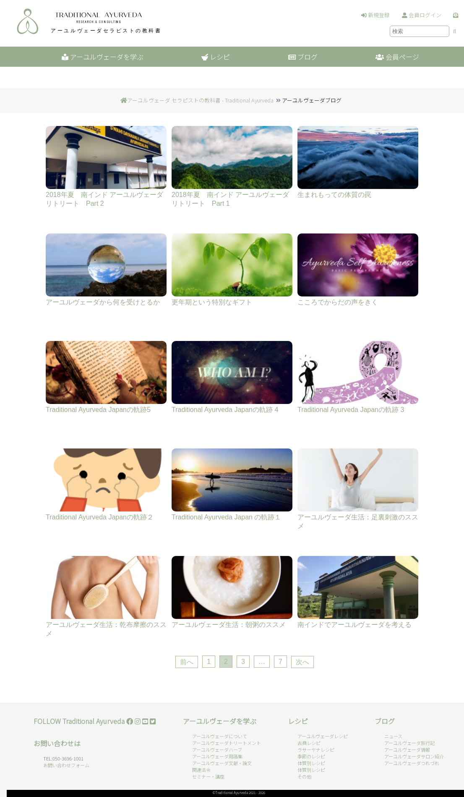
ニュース (393, 736)
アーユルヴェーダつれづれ (411, 763)
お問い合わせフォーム (66, 765)
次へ (302, 662)
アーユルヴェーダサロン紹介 (414, 756)
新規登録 (375, 15)
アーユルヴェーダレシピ (322, 736)
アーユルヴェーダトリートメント (226, 742)
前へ (186, 662)
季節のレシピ (311, 756)
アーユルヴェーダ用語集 (217, 756)
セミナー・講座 (208, 776)
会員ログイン (421, 15)
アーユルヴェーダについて (219, 736)
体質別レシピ (311, 763)
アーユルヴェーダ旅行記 (409, 742)
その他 (304, 776)
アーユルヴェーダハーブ (217, 749)
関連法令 (201, 769)
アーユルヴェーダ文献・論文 (222, 763)
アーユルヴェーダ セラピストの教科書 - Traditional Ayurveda (200, 100)
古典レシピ (309, 742)
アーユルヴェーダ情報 (407, 749)
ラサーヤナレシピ (315, 749)
